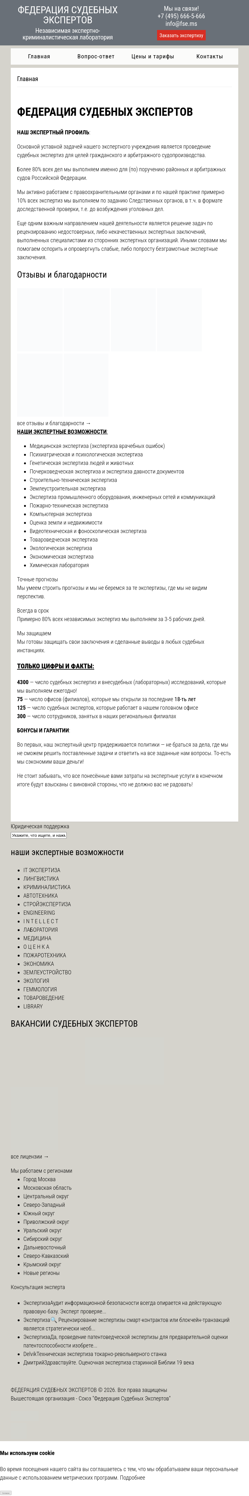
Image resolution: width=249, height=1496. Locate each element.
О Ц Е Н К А (36, 946)
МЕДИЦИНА (37, 938)
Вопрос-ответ (96, 56)
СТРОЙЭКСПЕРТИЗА (47, 904)
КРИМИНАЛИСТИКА (46, 887)
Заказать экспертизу (181, 35)
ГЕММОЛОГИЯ (40, 989)
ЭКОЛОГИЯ (36, 980)
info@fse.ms (181, 23)
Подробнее (132, 1477)
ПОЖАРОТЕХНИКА (44, 955)
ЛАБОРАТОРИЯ (40, 929)
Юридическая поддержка (40, 826)
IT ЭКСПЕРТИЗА (41, 870)
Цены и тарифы (152, 56)
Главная (39, 56)
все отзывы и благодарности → (54, 423)
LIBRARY (33, 1006)
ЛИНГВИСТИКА (41, 878)
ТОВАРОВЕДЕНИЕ (43, 997)
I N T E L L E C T (40, 921)
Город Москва (39, 1179)
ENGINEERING (39, 912)
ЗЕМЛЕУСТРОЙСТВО (47, 972)
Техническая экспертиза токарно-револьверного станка (102, 1354)
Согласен (5, 1493)
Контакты (210, 56)
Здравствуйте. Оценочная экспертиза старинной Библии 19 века (119, 1362)
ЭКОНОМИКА (38, 963)
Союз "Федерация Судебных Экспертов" (125, 1398)
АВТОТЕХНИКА (40, 895)
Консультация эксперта (38, 1287)
